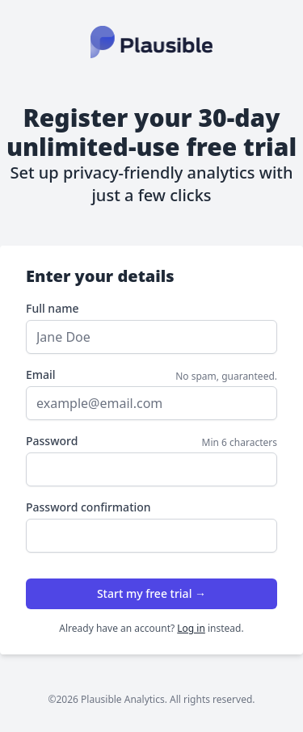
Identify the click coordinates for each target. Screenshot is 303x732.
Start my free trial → (151, 593)
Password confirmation (88, 507)
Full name (52, 308)
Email (41, 374)
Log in (191, 628)
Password (52, 440)
